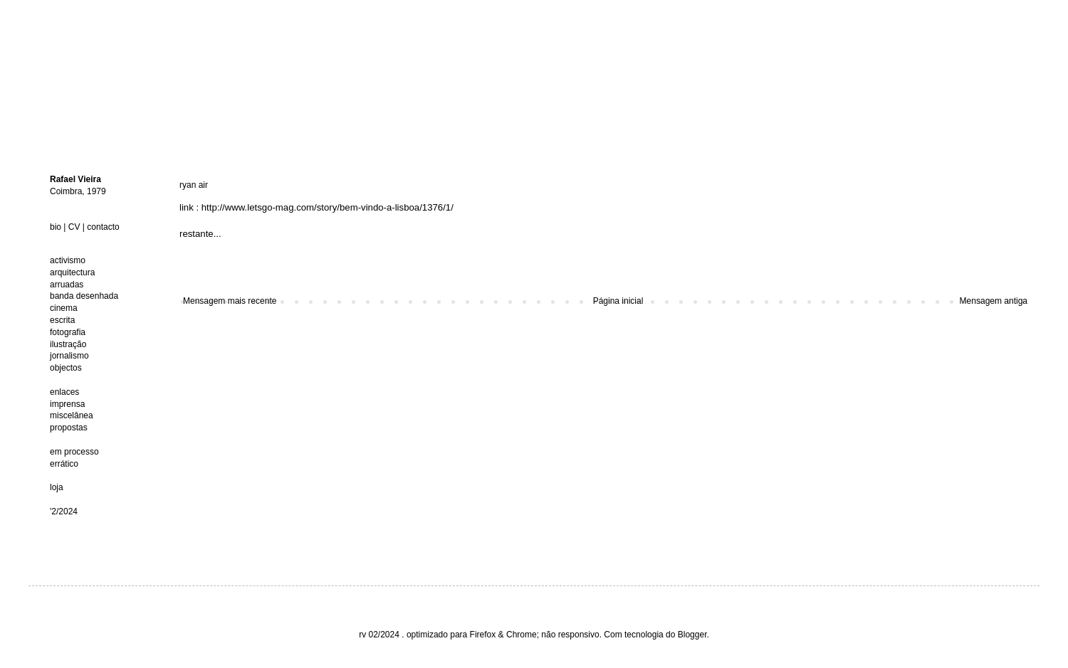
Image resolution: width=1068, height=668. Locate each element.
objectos (66, 368)
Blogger (692, 635)
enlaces (64, 392)
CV (74, 227)
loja (56, 487)
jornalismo (69, 356)
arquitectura (72, 272)
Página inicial (618, 301)
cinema (64, 308)
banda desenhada (84, 296)
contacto (103, 227)
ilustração (68, 344)
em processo (74, 452)
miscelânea (71, 415)
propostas (69, 428)
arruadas (66, 285)
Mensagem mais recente (229, 301)
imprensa (67, 404)
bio (55, 227)
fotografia (67, 332)
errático (64, 464)
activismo (67, 260)
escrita (62, 320)
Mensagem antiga (993, 301)
